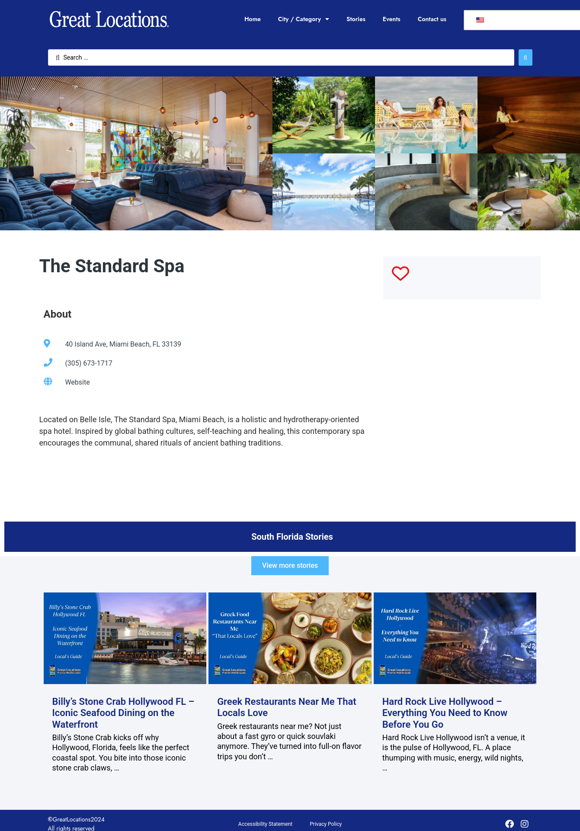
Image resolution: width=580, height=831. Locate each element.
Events (392, 19)
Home (252, 19)
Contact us (432, 19)
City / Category (303, 19)
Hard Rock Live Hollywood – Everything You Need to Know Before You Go (445, 713)
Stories (355, 19)
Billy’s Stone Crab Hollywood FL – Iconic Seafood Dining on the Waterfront (123, 713)
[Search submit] (525, 57)
